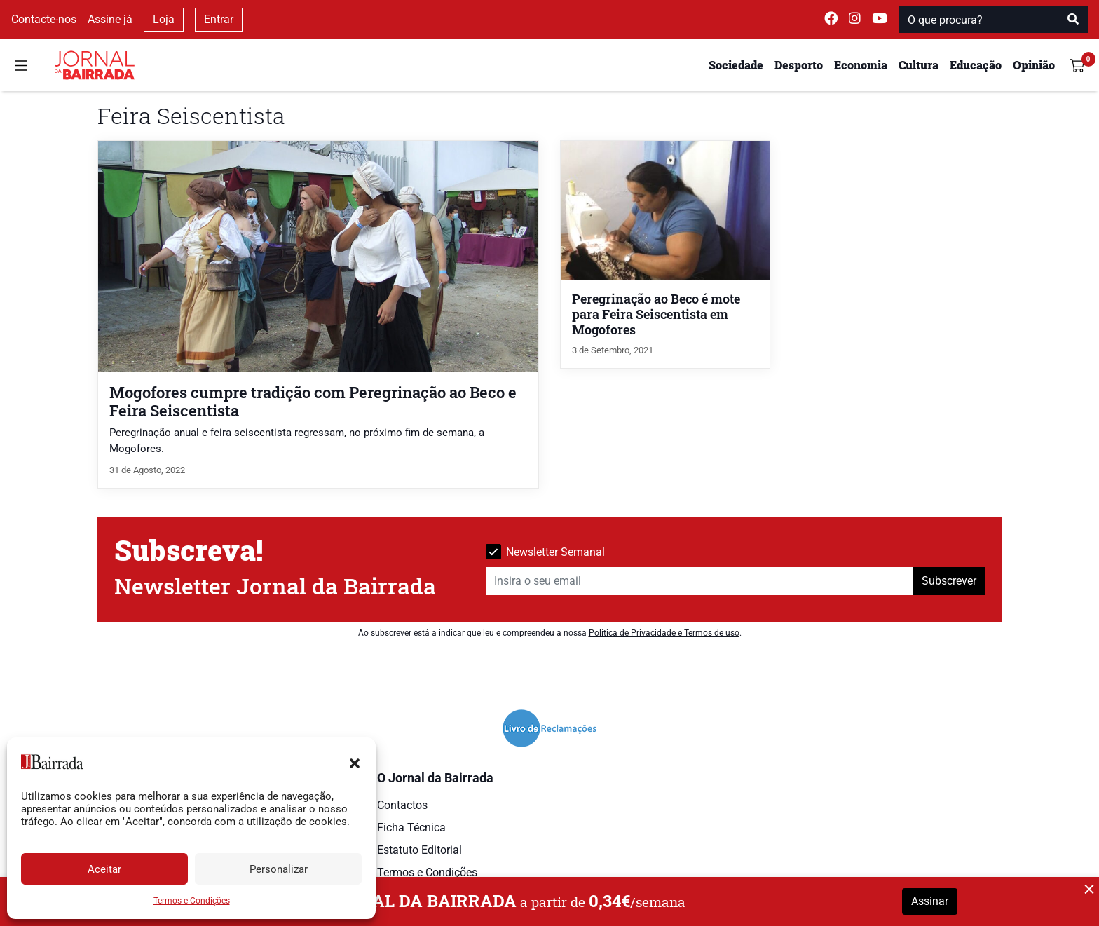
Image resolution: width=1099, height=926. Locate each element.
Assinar (929, 901)
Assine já (110, 19)
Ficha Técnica (411, 827)
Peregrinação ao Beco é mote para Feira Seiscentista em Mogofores (656, 314)
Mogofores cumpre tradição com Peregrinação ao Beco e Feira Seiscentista (313, 401)
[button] (355, 762)
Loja (164, 19)
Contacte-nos (43, 19)
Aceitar (104, 869)
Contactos (402, 805)
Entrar (218, 19)
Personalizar (279, 869)
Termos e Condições (191, 901)
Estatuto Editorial (419, 850)
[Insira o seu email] (700, 581)
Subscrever (949, 580)
